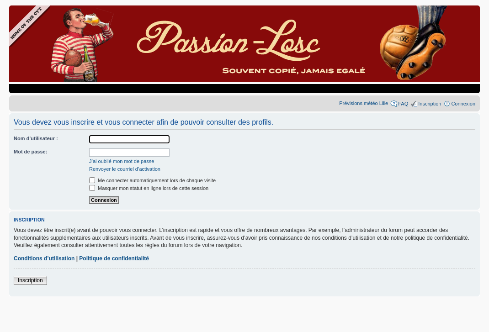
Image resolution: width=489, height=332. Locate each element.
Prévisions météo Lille (363, 103)
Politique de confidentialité (114, 258)
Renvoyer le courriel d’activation (124, 169)
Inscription (429, 103)
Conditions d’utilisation (44, 258)
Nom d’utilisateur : (36, 138)
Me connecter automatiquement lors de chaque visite (152, 180)
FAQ (403, 103)
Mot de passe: (30, 151)
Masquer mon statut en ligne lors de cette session (148, 188)
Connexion (463, 103)
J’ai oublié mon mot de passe (121, 161)
